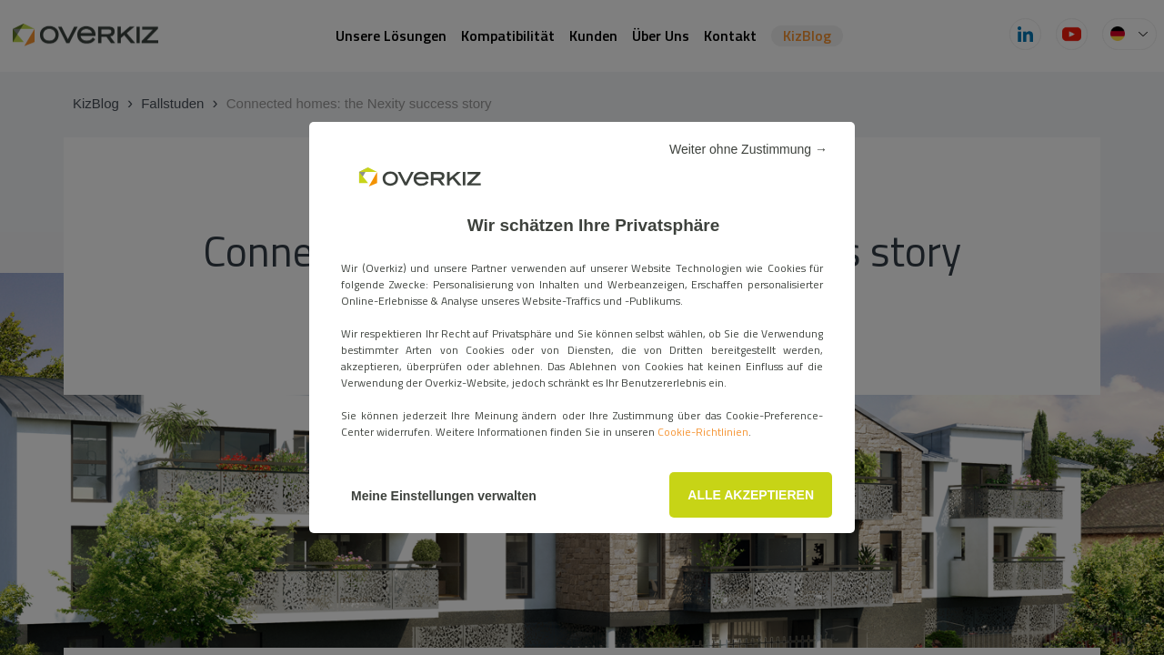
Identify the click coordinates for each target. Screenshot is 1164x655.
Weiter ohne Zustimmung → (748, 149)
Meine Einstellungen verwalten (444, 496)
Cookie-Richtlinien (702, 431)
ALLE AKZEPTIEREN (750, 495)
